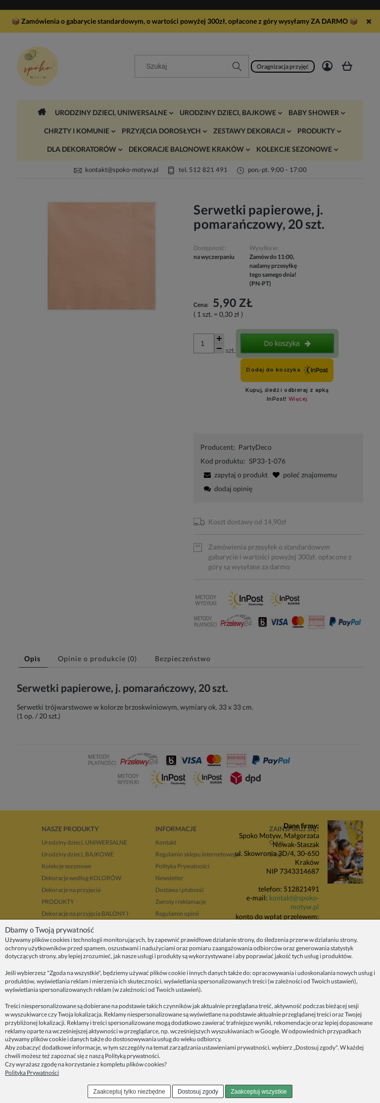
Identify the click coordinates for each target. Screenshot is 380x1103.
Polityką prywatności (132, 1056)
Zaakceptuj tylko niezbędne (129, 1091)
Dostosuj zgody (198, 1091)
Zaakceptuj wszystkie (258, 1091)
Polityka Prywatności (32, 1072)
